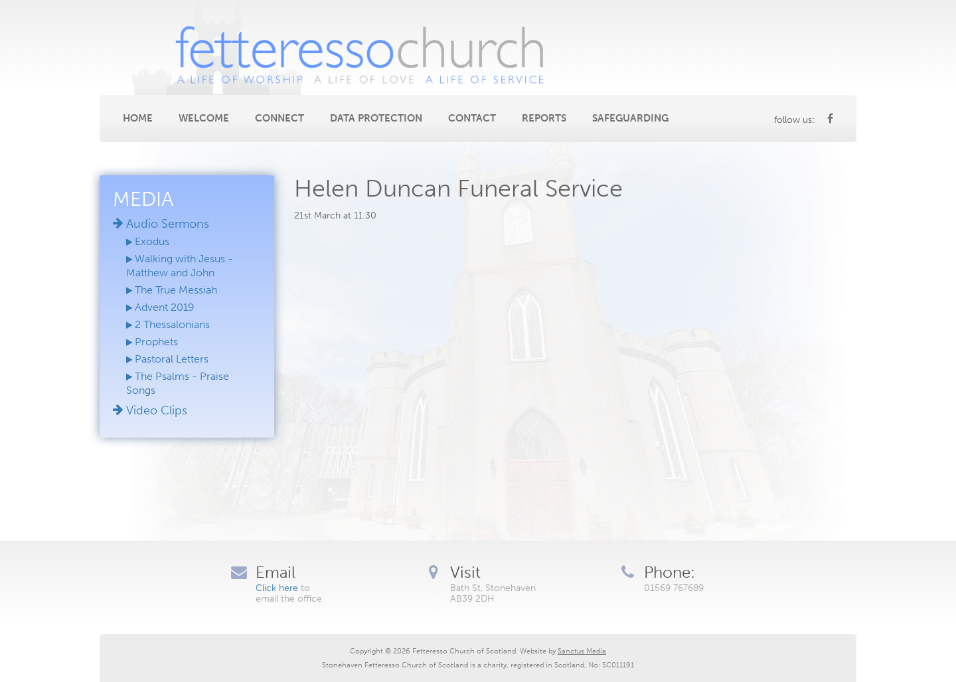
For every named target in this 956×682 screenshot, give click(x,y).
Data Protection (376, 118)
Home (138, 118)
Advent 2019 (160, 307)
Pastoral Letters (167, 359)
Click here (277, 588)
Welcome (204, 118)
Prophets (152, 341)
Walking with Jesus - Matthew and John (179, 265)
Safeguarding (630, 118)
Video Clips (150, 410)
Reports (544, 118)
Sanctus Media (582, 651)
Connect (279, 118)
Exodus (147, 241)
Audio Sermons (161, 223)
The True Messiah (171, 290)
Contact (472, 118)
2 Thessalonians (168, 324)
